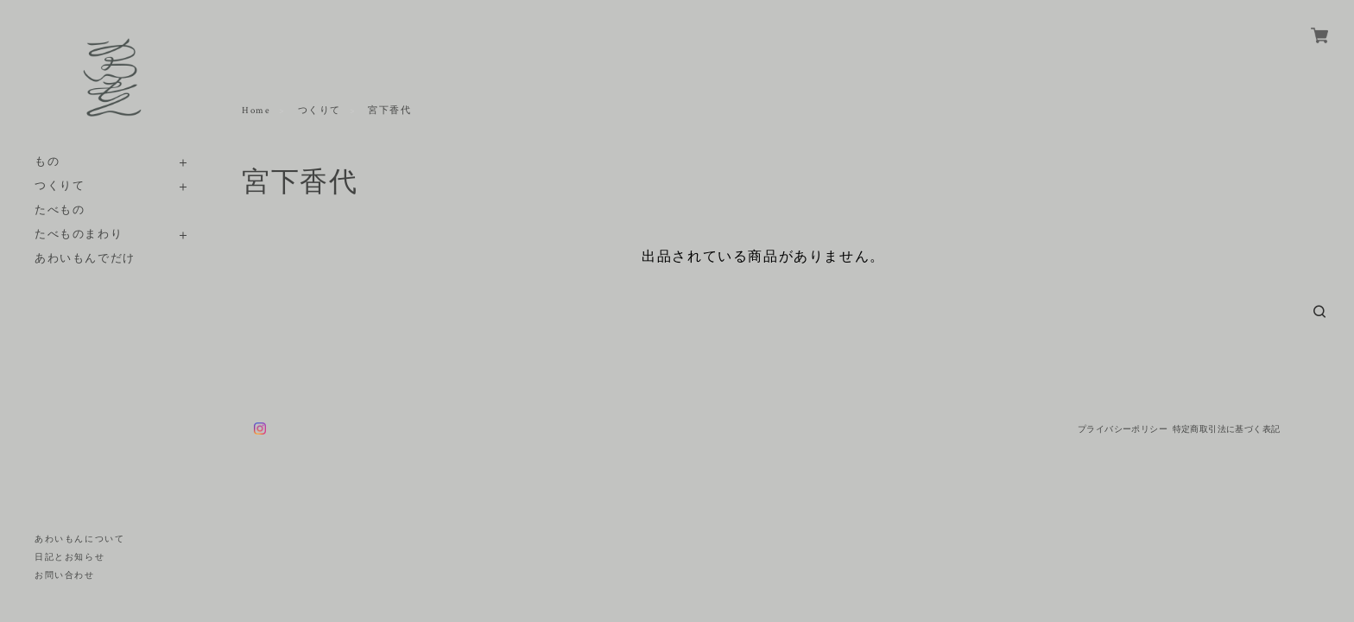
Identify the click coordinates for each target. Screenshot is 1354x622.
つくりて (60, 186)
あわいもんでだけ (85, 258)
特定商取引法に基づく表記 (1227, 429)
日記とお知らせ (69, 557)
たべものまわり (79, 234)
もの (47, 162)
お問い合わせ (65, 575)
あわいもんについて (79, 539)
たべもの (60, 210)
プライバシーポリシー (1122, 429)
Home (256, 111)
